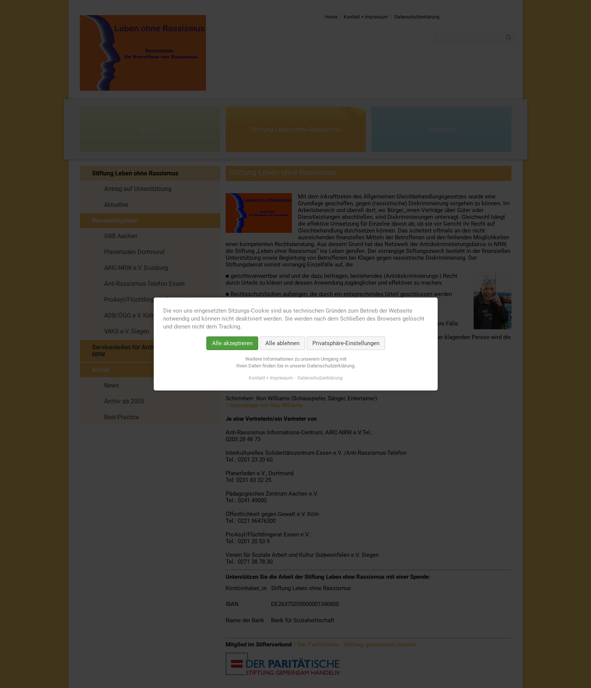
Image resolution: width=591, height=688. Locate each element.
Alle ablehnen (282, 343)
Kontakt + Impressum (271, 378)
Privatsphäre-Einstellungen (345, 343)
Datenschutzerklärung (320, 378)
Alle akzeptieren (232, 343)
